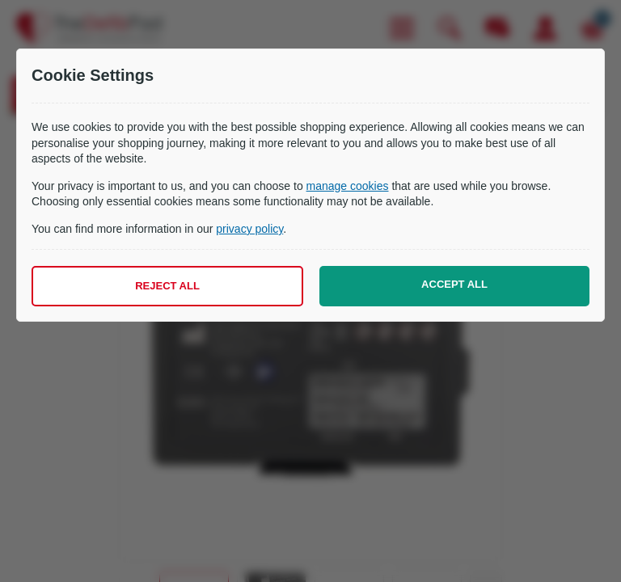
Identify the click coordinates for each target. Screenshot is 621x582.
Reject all (167, 286)
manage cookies (347, 185)
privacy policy (249, 228)
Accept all (454, 284)
